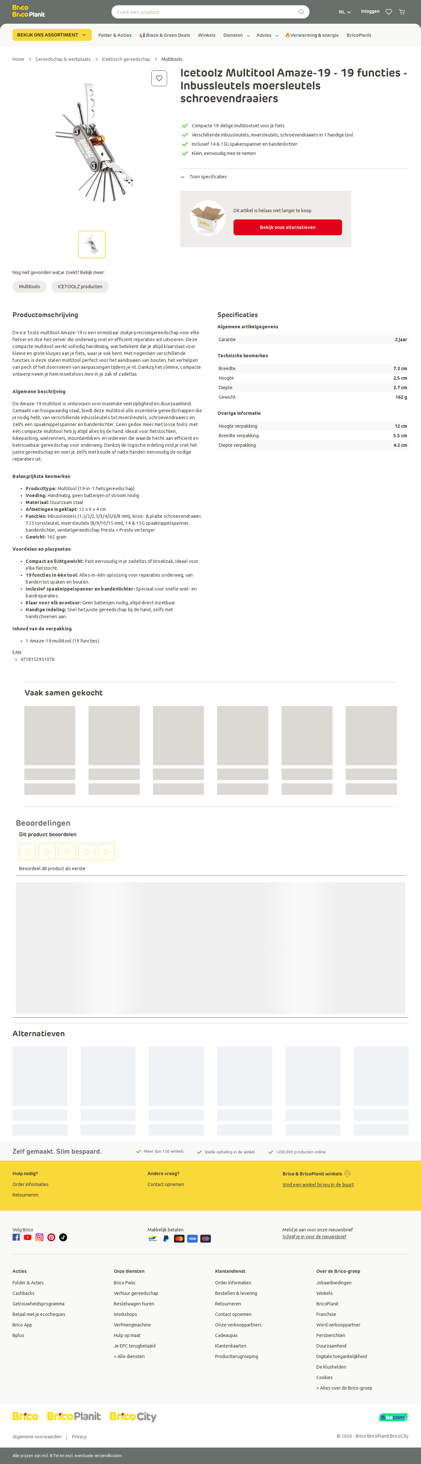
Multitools (29, 286)
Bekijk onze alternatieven (287, 227)
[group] (115, 35)
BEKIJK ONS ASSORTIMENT (52, 35)
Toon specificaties (203, 176)
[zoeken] (301, 11)
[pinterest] (51, 1237)
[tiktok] (63, 1237)
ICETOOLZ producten (80, 286)
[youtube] (28, 1237)
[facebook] (17, 1238)
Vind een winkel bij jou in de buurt (318, 1184)
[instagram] (39, 1237)
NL (345, 12)
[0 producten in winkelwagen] (402, 11)
